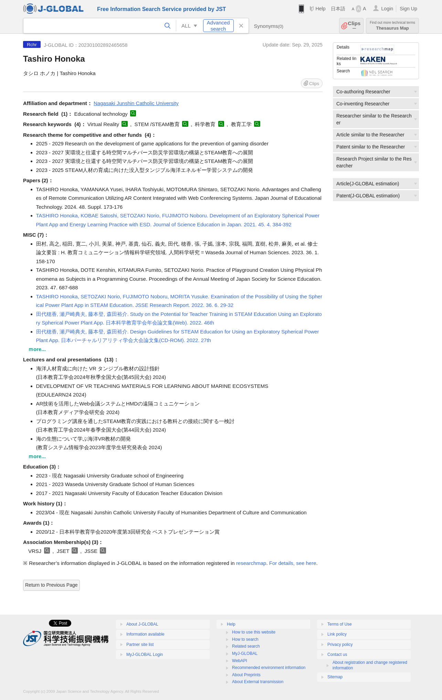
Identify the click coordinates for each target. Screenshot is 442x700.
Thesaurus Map (392, 26)
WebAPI (239, 660)
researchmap (251, 563)
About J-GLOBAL (142, 624)
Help (320, 8)
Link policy (337, 634)
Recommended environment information (268, 667)
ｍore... (37, 349)
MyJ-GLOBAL (244, 653)
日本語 (338, 8)
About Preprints (246, 674)
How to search (245, 639)
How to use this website (253, 632)
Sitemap (335, 677)
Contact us (337, 654)
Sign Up (408, 8)
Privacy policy (339, 644)
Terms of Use (339, 624)
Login (387, 8)
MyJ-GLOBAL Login (144, 654)
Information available (145, 634)
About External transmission (257, 681)
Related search (246, 646)
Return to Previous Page (51, 585)
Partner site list (140, 644)
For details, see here (292, 563)
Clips (354, 25)
